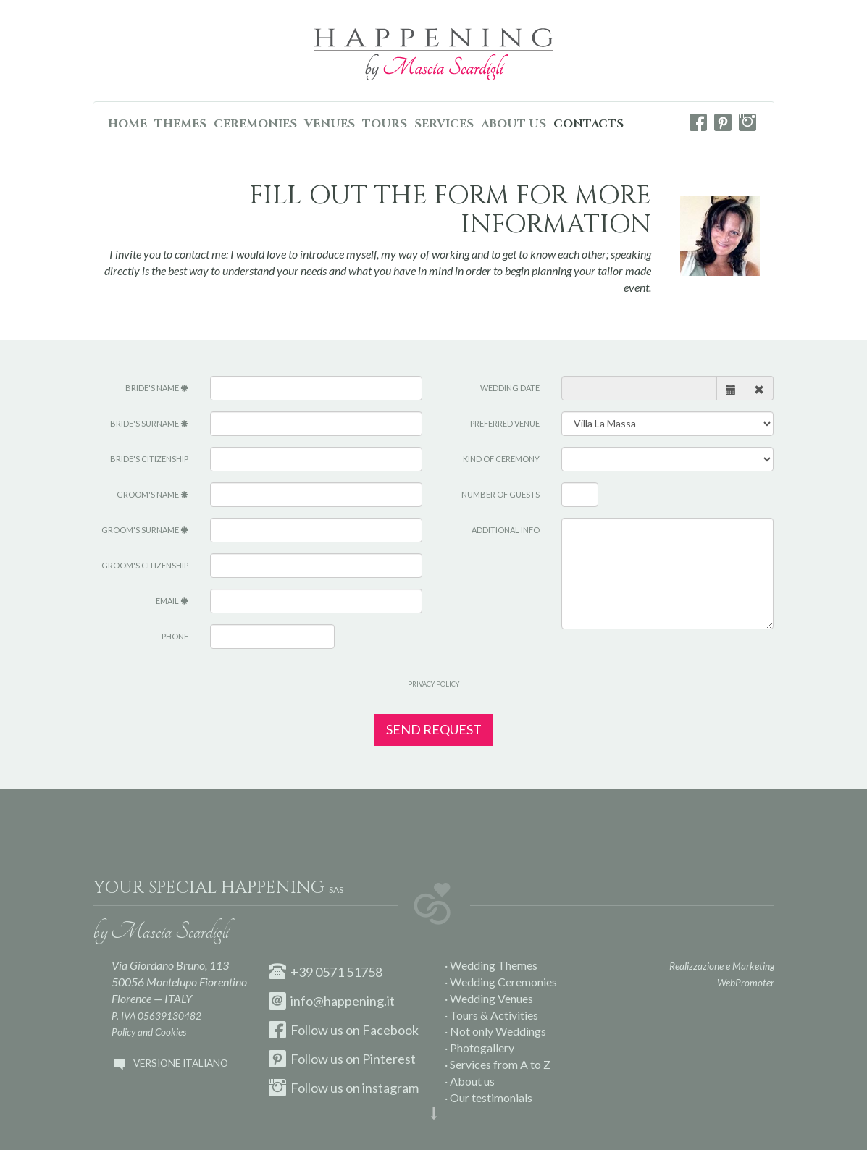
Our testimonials (491, 1097)
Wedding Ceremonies (503, 982)
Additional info (506, 529)
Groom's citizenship (144, 565)
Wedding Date (510, 388)
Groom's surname (144, 529)
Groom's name (152, 494)
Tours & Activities (494, 1015)
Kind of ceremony (501, 458)
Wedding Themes (493, 965)
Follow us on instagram (344, 1087)
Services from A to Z (500, 1064)
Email (172, 600)
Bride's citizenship (149, 458)
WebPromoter (745, 983)
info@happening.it (332, 1001)
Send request (434, 729)
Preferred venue (505, 423)
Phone (175, 636)
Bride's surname (149, 423)
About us (472, 1081)
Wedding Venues (491, 998)
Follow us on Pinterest (342, 1058)
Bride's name (156, 388)
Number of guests (500, 494)
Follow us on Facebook (344, 1029)
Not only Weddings (498, 1031)
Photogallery (482, 1047)
